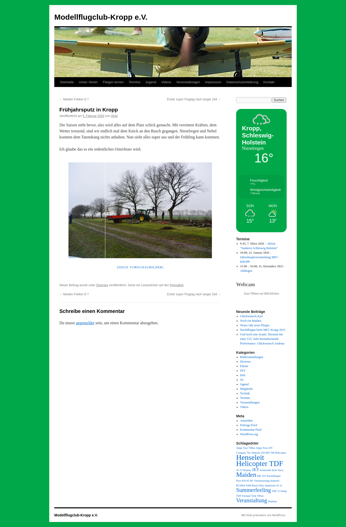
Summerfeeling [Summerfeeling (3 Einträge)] (253, 490)
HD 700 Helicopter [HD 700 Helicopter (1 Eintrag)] (276, 452)
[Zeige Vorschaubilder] (140, 267)
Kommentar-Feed (250, 429)
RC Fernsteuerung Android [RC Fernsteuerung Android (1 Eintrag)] (264, 480)
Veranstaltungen (188, 82)
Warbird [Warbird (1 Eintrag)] (272, 501)
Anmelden (246, 420)
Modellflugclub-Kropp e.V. (100, 17)
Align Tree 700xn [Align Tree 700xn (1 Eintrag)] (245, 448)
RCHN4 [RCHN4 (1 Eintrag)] (240, 485)
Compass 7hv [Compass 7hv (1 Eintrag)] (243, 452)
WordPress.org (249, 434)
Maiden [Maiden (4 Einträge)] (246, 474)
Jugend (150, 82)
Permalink (176, 285)
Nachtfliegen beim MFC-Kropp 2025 (262, 330)
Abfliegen (246, 271)
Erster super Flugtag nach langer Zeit (194, 99)
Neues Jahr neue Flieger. (255, 325)
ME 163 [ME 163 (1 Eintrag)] (261, 476)
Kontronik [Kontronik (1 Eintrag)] (265, 470)
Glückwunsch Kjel (251, 316)
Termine (134, 82)
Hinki (114, 116)
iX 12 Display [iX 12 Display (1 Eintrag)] (243, 470)
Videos (166, 82)
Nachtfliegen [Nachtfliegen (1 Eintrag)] (274, 476)
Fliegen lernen (113, 82)
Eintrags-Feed (248, 425)
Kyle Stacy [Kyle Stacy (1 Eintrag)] (278, 470)
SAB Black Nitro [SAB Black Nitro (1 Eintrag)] (255, 485)
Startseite (67, 82)
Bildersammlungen (251, 357)
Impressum (213, 82)
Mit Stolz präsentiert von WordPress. (263, 515)
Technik (245, 393)
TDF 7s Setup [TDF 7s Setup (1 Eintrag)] (279, 491)
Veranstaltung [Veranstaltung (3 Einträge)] (251, 500)
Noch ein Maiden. (251, 321)
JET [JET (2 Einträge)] (255, 469)
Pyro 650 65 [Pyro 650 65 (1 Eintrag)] (242, 480)
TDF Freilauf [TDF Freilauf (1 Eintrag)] (243, 495)
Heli (242, 375)
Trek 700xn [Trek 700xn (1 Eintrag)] (257, 495)
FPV (243, 370)
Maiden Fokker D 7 (74, 99)
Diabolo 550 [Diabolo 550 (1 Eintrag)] (258, 452)
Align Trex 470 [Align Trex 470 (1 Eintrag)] (264, 448)
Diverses (102, 285)
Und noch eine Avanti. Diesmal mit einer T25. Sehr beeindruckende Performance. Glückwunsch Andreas (262, 339)
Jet (241, 380)
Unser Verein (88, 82)
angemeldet (85, 323)
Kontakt (269, 82)
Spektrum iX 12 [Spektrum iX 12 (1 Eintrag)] (273, 485)
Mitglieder (246, 389)
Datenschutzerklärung (242, 82)
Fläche (244, 366)
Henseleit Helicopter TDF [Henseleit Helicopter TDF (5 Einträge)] (259, 460)
